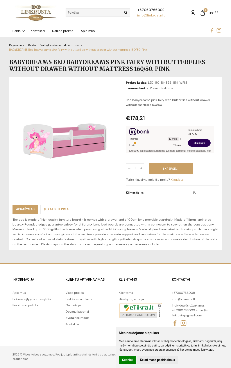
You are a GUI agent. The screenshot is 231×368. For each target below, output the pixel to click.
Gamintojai (73, 305)
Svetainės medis (77, 318)
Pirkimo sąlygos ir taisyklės (32, 299)
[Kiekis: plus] (141, 168)
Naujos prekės (62, 31)
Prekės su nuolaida (79, 299)
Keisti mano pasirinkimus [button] (157, 360)
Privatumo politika (26, 305)
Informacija (23, 279)
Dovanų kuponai (77, 312)
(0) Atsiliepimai (57, 209)
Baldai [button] (17, 31)
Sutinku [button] (127, 360)
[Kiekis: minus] (129, 168)
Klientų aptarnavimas (85, 279)
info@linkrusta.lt (151, 15)
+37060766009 (151, 9)
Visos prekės (75, 293)
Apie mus (88, 31)
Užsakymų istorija (131, 299)
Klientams (128, 279)
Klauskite (177, 180)
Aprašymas (25, 209)
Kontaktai (38, 31)
